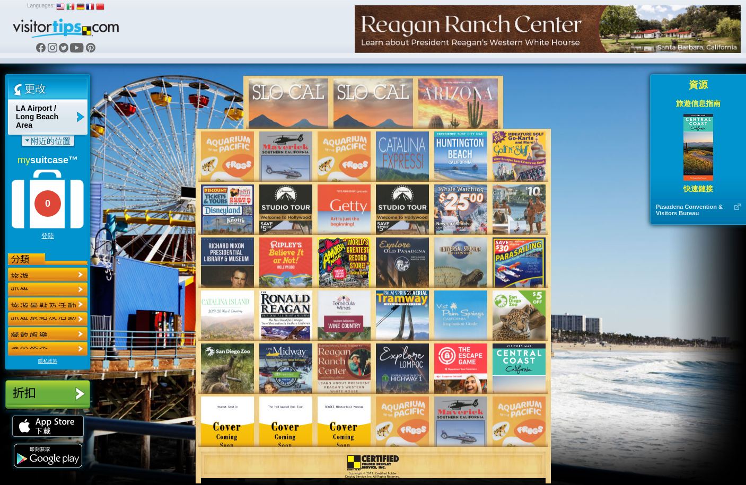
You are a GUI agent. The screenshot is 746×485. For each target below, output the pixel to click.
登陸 (47, 236)
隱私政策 (47, 361)
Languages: (41, 5)
